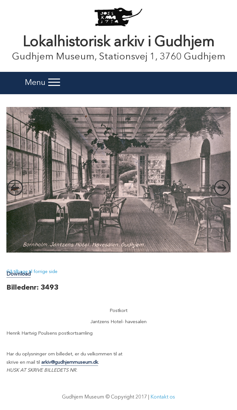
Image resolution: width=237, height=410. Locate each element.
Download (18, 274)
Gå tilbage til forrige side (31, 272)
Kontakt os (162, 397)
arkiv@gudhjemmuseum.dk (69, 362)
